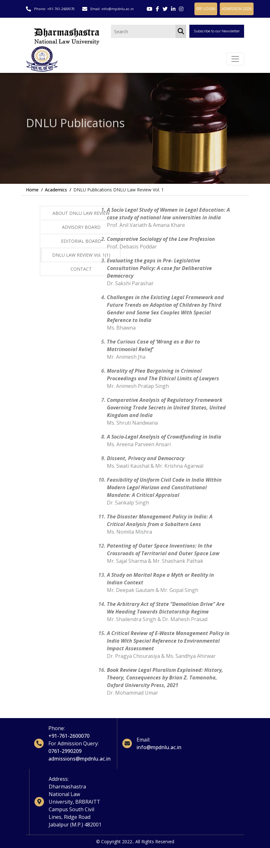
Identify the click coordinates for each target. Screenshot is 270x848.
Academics (56, 190)
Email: (143, 739)
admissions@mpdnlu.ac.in (79, 758)
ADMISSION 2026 (237, 8)
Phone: (56, 728)
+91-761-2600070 (61, 8)
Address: (59, 778)
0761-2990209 (65, 751)
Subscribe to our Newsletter (217, 31)
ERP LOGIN (205, 8)
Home (32, 190)
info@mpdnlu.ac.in (117, 8)
